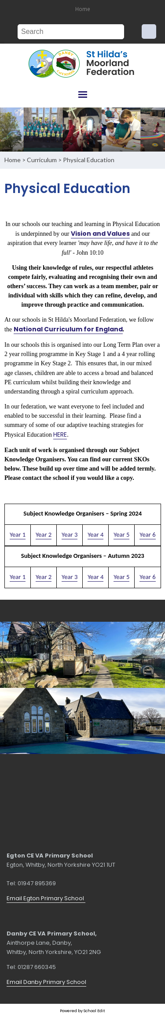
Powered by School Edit (82, 1010)
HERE (60, 434)
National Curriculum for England (67, 329)
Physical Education (88, 159)
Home (82, 8)
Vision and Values (100, 233)
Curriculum (42, 159)
